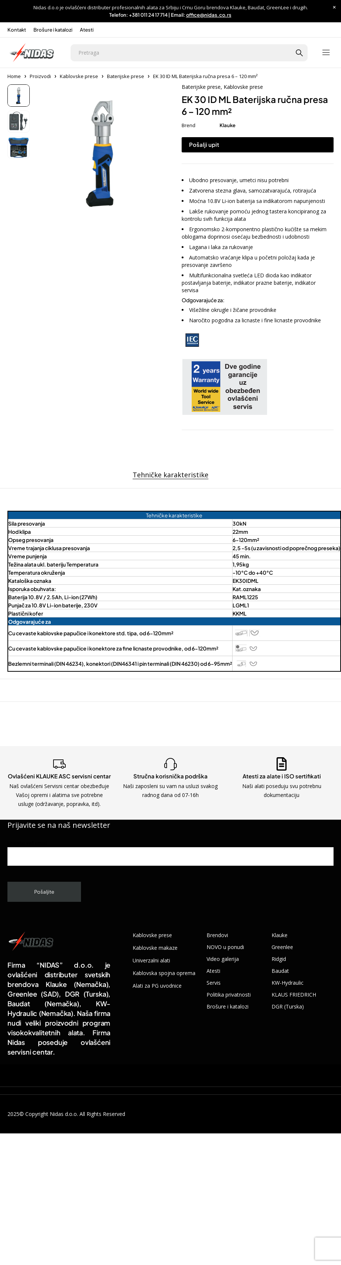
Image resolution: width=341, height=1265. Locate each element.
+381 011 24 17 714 (148, 15)
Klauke (228, 125)
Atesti (87, 30)
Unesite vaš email (170, 852)
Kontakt (16, 30)
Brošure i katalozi (52, 30)
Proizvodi (40, 76)
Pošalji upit (204, 144)
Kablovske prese (79, 76)
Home (14, 76)
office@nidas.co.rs (208, 15)
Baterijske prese (125, 76)
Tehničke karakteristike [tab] (170, 475)
